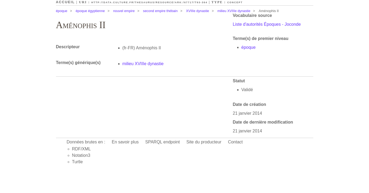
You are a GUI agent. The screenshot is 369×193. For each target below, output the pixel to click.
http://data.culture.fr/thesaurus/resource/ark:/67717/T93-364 (149, 2)
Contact (235, 142)
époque (62, 11)
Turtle (77, 161)
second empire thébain (160, 11)
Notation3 (81, 155)
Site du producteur (203, 142)
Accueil (65, 2)
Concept (235, 2)
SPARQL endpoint (162, 142)
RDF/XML (81, 149)
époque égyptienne (90, 11)
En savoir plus (125, 142)
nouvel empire (124, 11)
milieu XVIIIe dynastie (233, 11)
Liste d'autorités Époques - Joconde (267, 24)
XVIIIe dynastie (197, 11)
